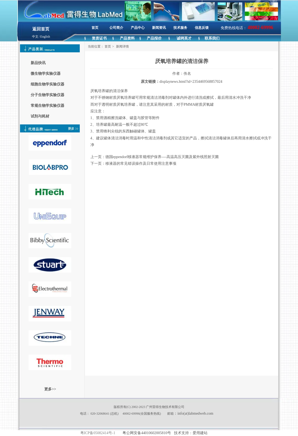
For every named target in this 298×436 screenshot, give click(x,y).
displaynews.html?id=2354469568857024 (191, 82)
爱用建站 (200, 433)
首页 (108, 46)
